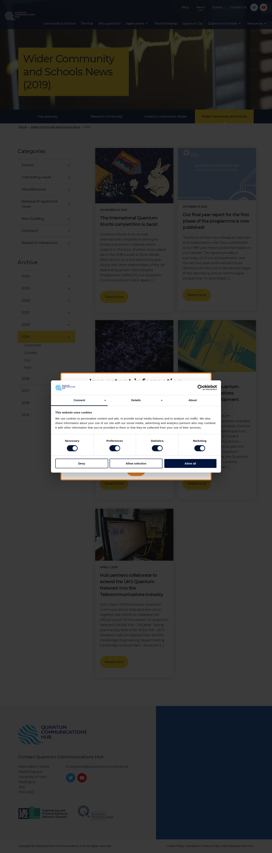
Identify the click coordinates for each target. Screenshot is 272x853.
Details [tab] (136, 400)
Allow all (190, 463)
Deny (81, 463)
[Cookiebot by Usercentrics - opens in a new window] (200, 387)
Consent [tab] (79, 400)
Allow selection (136, 463)
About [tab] (193, 400)
